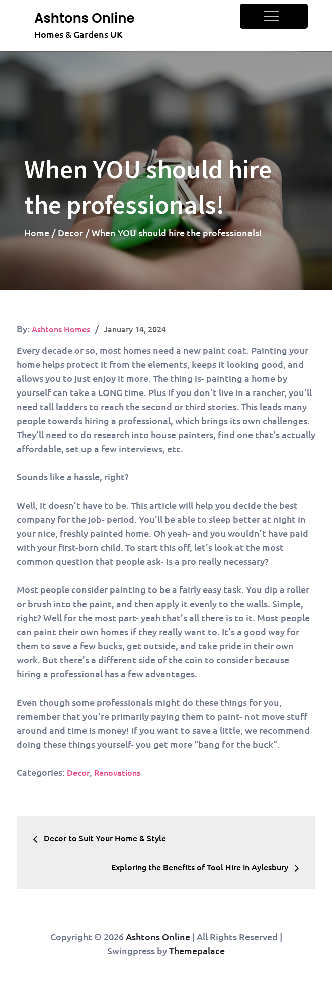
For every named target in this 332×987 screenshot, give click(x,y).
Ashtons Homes (61, 328)
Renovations (117, 772)
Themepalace (197, 950)
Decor (78, 772)
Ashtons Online (84, 18)
